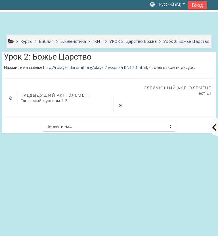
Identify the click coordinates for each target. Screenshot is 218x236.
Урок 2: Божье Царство (186, 41)
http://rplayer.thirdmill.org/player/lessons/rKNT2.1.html (95, 67)
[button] (167, 4)
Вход (197, 5)
